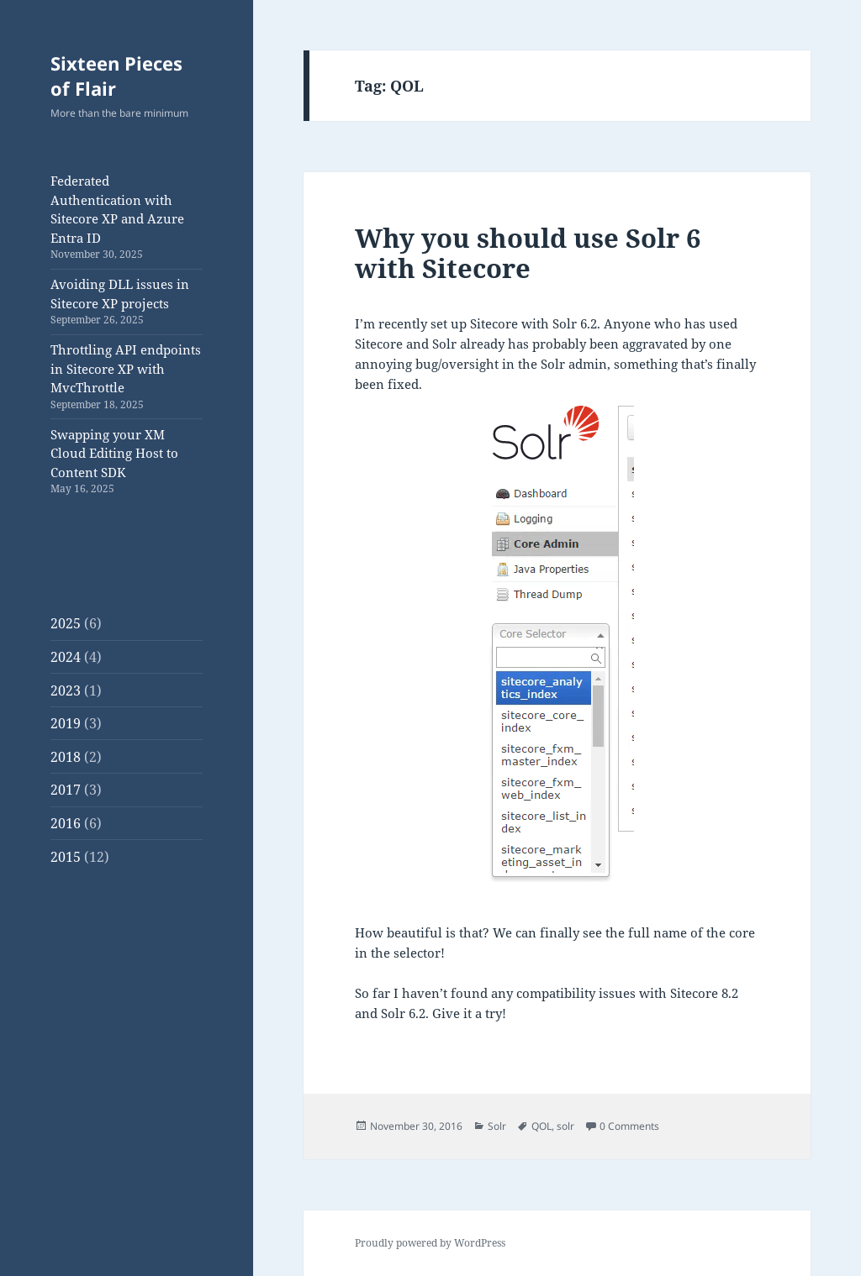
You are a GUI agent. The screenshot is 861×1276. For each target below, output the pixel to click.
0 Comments (629, 1126)
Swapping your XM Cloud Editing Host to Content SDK (114, 453)
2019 (65, 723)
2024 (65, 657)
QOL (541, 1126)
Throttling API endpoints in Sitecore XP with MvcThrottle (125, 368)
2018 (65, 757)
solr (565, 1126)
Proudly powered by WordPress (430, 1243)
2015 (65, 857)
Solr (497, 1126)
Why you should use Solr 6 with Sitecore (527, 253)
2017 (65, 789)
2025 (65, 623)
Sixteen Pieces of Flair (116, 75)
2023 (65, 690)
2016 (65, 823)
